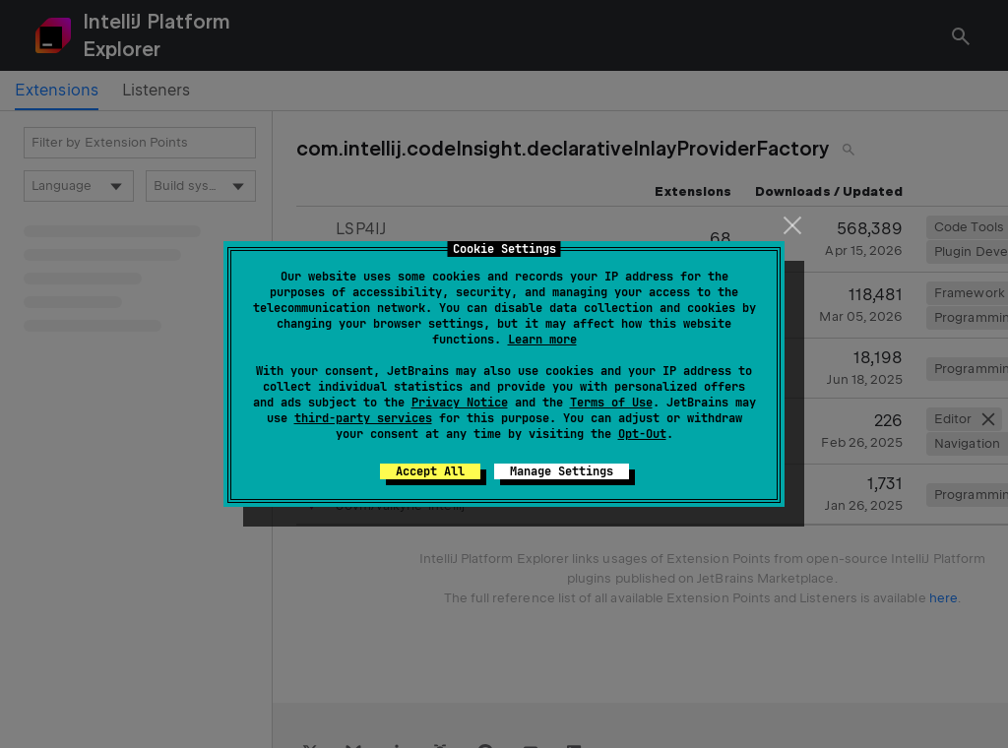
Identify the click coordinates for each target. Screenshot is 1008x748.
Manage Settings (561, 471)
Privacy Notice (459, 402)
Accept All (430, 471)
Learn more (542, 339)
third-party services (363, 418)
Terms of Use (611, 402)
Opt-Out (642, 434)
